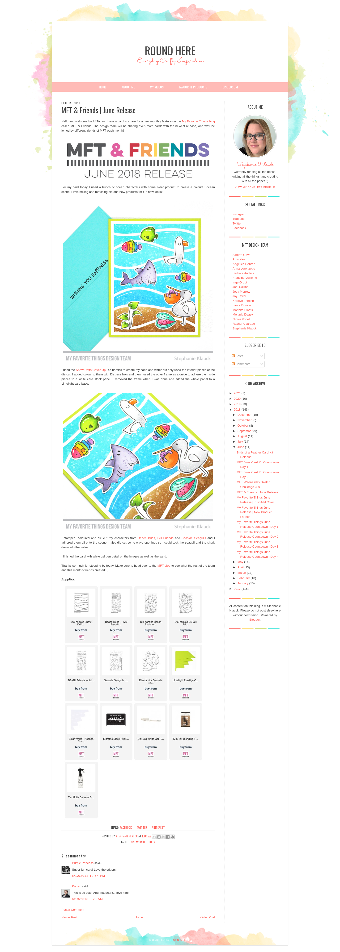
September (245, 431)
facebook (126, 827)
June (241, 447)
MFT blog (163, 565)
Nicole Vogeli (241, 319)
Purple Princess (83, 863)
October (243, 425)
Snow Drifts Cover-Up (91, 370)
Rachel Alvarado (244, 323)
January (243, 583)
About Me (128, 86)
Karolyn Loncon (243, 301)
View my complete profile (255, 187)
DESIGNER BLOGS (180, 940)
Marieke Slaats (243, 310)
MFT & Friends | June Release (257, 492)
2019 (237, 404)
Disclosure (230, 86)
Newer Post (69, 917)
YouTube (239, 218)
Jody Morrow (241, 291)
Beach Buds (146, 538)
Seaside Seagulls (194, 538)
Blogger (254, 619)
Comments (241, 364)
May (240, 562)
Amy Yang (239, 259)
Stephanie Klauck (255, 165)
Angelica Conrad (244, 264)
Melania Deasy (243, 314)
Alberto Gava (242, 255)
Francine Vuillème (245, 277)
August (242, 436)
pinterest (158, 827)
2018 (237, 409)
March (242, 572)
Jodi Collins (240, 287)
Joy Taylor (239, 296)
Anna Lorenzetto (244, 268)
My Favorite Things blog (198, 121)
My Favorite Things (143, 842)
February (244, 578)
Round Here (170, 50)
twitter (141, 827)
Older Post (207, 917)
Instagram (239, 214)
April (241, 567)
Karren (76, 886)
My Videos (157, 86)
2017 (237, 588)
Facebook (239, 228)
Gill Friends (165, 538)
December (245, 414)
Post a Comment (72, 909)
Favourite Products (193, 86)
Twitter (237, 223)
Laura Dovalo (242, 305)
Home (102, 86)
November (245, 420)
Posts (237, 356)
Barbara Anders (243, 273)
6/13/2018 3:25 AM (87, 899)
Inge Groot (240, 282)
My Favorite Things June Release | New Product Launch (254, 512)
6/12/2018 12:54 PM (88, 875)
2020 (237, 398)
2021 (237, 393)
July (240, 441)
